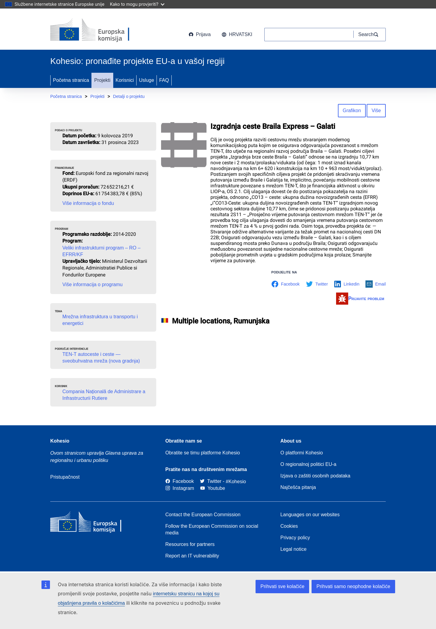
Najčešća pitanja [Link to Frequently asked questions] (298, 487)
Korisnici (125, 80)
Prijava (200, 34)
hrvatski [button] (237, 34)
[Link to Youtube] (212, 488)
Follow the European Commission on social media (211, 529)
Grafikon (352, 110)
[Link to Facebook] (179, 481)
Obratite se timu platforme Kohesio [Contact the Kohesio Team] (202, 452)
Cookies (289, 526)
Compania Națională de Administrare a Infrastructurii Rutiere (103, 395)
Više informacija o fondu (88, 203)
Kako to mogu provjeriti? (137, 4)
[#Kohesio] (236, 481)
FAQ (164, 80)
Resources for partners (190, 544)
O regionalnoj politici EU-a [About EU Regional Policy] (308, 464)
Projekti (102, 80)
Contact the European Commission (202, 514)
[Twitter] (210, 481)
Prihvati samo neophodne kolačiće (353, 586)
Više (376, 110)
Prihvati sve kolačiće (282, 586)
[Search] (370, 34)
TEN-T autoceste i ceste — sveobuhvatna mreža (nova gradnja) (101, 357)
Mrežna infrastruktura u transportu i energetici (100, 320)
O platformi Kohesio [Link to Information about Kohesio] (301, 452)
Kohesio (59, 440)
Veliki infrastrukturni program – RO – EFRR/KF (101, 251)
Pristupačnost (65, 477)
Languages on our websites (310, 514)
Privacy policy (295, 537)
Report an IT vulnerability (192, 555)
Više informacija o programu (92, 284)
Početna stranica (71, 80)
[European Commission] (99, 30)
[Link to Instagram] (179, 488)
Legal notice (293, 549)
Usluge (146, 80)
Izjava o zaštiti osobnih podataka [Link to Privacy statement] (315, 475)
